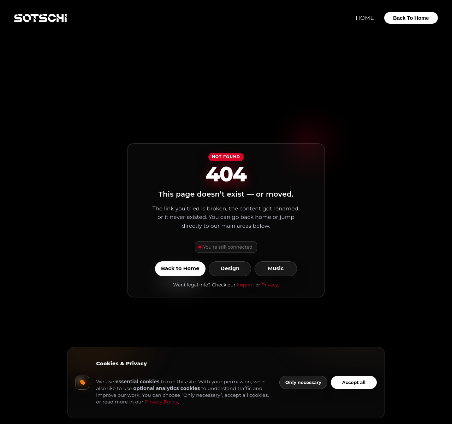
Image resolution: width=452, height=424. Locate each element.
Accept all (353, 382)
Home (365, 18)
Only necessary (303, 382)
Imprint (245, 284)
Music (276, 269)
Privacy (269, 284)
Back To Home (411, 18)
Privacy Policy (161, 402)
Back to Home (180, 269)
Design (229, 269)
